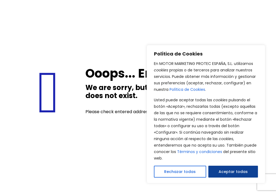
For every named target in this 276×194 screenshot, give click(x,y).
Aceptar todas (233, 171)
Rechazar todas (180, 171)
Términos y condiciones (199, 151)
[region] (206, 114)
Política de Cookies (187, 89)
